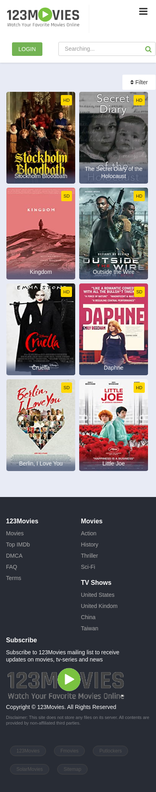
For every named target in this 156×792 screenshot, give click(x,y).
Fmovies (69, 751)
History (89, 544)
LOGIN (27, 49)
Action (88, 533)
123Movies (28, 751)
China (88, 617)
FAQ (11, 567)
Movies (15, 533)
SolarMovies (29, 769)
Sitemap (72, 769)
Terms (13, 578)
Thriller (89, 555)
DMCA (14, 555)
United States (97, 595)
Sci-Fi (88, 567)
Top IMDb (18, 544)
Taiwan (89, 628)
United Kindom (99, 606)
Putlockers (110, 751)
